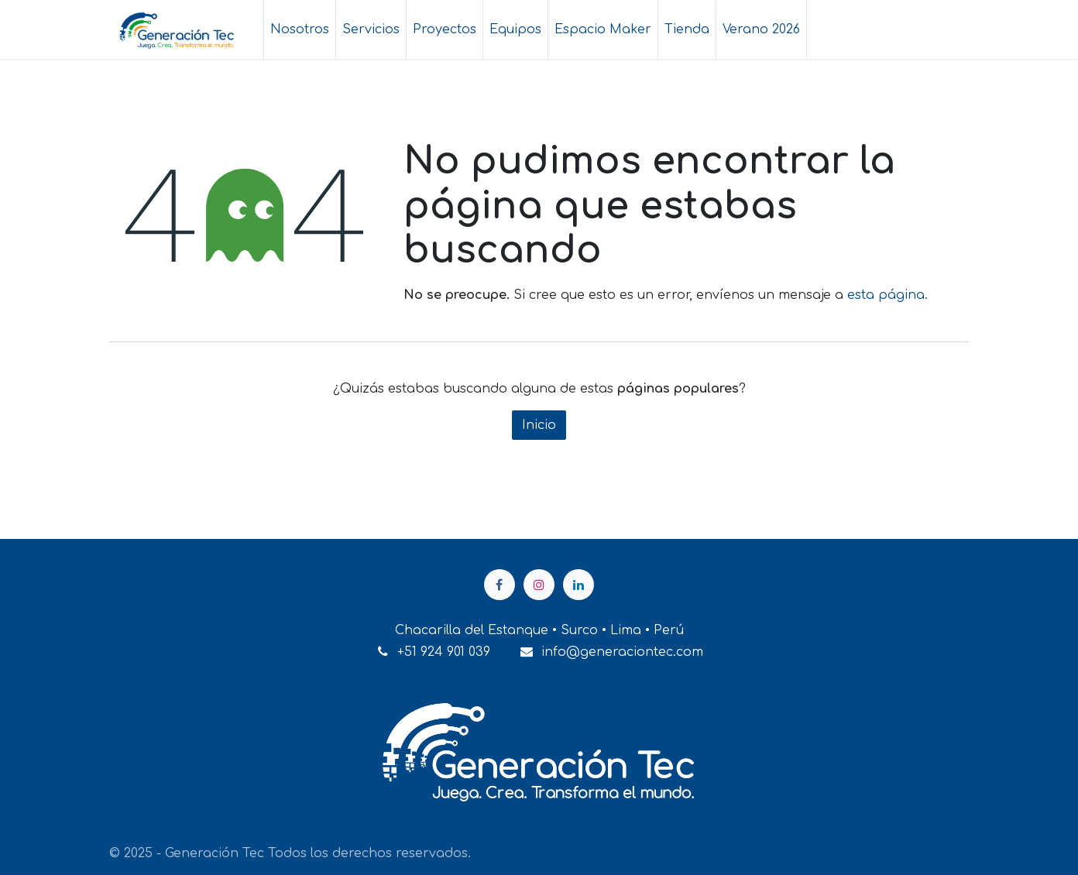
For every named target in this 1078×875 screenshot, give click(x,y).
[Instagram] (539, 584)
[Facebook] (499, 584)
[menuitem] (299, 29)
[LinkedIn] (578, 584)
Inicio (539, 425)
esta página (886, 295)
